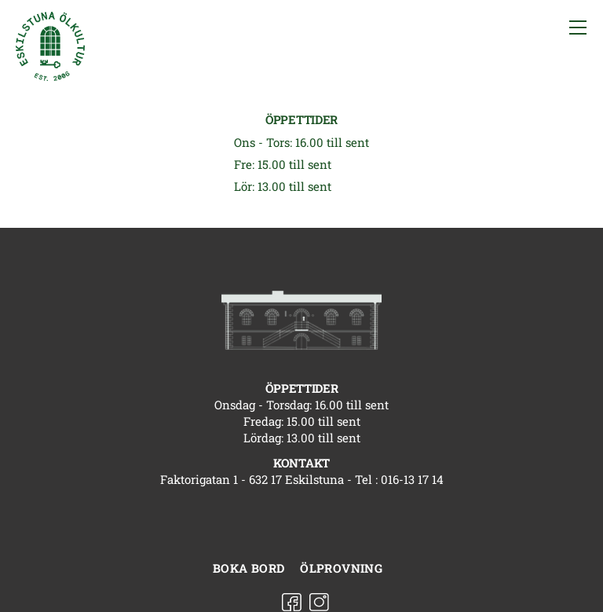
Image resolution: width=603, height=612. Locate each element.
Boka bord (248, 568)
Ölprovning (341, 568)
